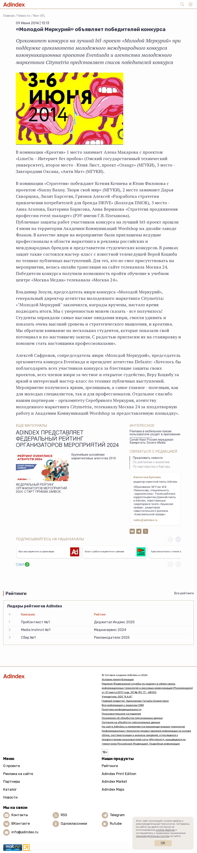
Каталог (10, 789)
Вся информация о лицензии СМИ (123, 705)
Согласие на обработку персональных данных (131, 722)
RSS (64, 815)
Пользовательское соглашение (121, 713)
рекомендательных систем (152, 836)
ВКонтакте (20, 823)
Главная (8, 16)
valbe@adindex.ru (145, 520)
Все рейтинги (184, 593)
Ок (163, 843)
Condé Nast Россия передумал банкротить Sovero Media (151, 442)
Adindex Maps (113, 789)
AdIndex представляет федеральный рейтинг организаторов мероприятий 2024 (67, 440)
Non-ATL (39, 16)
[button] (178, 539)
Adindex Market (114, 781)
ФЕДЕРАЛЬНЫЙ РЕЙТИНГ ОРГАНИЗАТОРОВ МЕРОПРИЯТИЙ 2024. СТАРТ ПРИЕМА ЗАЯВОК (41, 489)
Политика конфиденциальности (121, 709)
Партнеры (11, 781)
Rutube (116, 823)
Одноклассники (74, 823)
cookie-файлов (165, 829)
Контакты (19, 815)
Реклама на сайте (18, 774)
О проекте (11, 766)
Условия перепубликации (118, 679)
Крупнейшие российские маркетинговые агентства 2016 (93, 457)
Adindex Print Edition (119, 774)
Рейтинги (110, 766)
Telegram (117, 815)
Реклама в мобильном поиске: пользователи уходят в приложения (155, 433)
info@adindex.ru (24, 832)
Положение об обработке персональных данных (132, 717)
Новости (24, 16)
